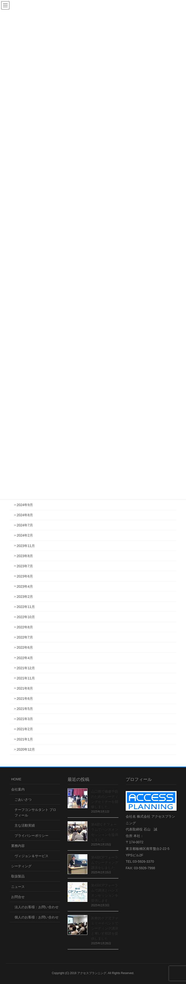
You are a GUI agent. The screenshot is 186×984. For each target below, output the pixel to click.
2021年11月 (26, 678)
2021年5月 (25, 709)
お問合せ (18, 897)
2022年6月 (25, 647)
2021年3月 (25, 719)
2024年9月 (25, 505)
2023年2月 (25, 597)
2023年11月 (26, 546)
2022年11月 (26, 607)
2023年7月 (25, 566)
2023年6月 (25, 576)
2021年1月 (25, 739)
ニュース (18, 887)
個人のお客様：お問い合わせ (37, 917)
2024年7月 (25, 525)
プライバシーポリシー (31, 836)
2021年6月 (25, 698)
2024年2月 (25, 535)
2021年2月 (25, 729)
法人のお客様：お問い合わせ (37, 907)
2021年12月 (26, 668)
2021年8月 (25, 688)
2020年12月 (26, 749)
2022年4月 (25, 658)
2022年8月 (25, 627)
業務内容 (18, 846)
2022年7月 (25, 637)
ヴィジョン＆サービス (31, 856)
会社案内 (18, 789)
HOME (16, 779)
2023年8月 (25, 556)
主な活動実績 (25, 825)
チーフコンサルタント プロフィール (35, 812)
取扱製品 (18, 876)
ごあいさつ (23, 799)
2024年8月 (25, 515)
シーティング (21, 866)
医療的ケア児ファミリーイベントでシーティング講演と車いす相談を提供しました (104, 928)
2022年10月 (26, 617)
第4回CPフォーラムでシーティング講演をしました (104, 862)
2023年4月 (25, 586)
